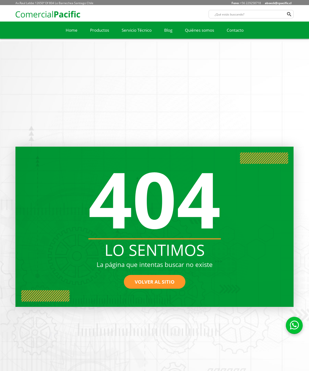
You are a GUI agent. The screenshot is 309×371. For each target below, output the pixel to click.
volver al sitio (155, 282)
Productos (99, 30)
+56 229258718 (246, 3)
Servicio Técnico (137, 30)
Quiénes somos (199, 30)
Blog (168, 30)
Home (71, 30)
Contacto (235, 30)
